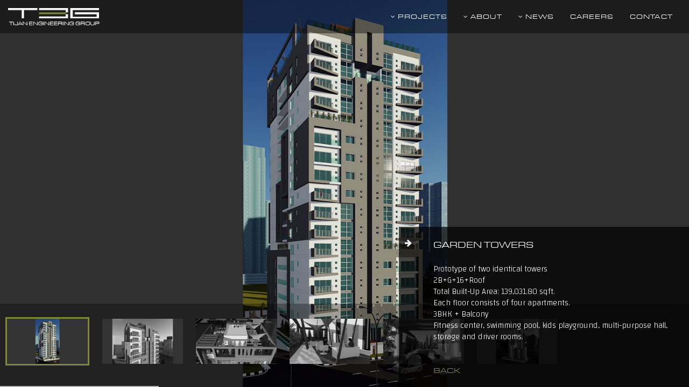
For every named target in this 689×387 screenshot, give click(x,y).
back (446, 370)
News (536, 16)
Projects (419, 16)
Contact (651, 16)
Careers (592, 16)
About (482, 16)
